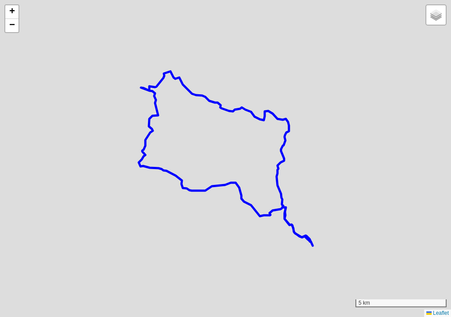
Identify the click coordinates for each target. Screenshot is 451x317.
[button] (11, 12)
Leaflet (437, 313)
